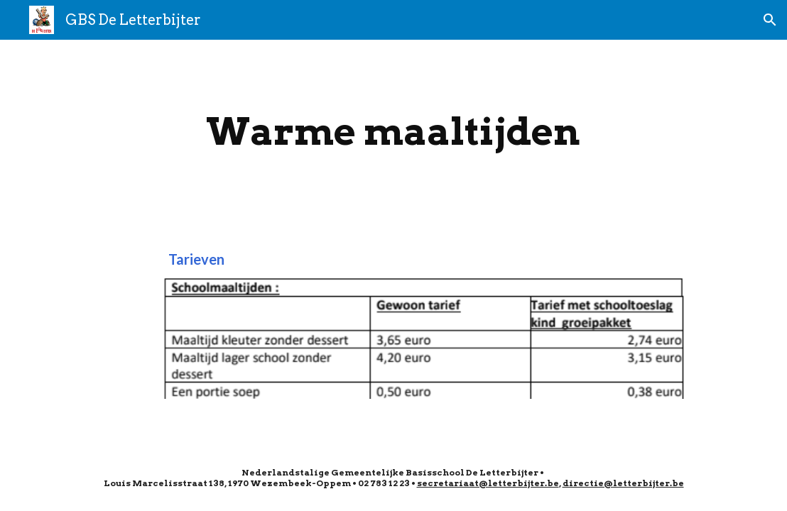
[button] (770, 20)
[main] (393, 132)
